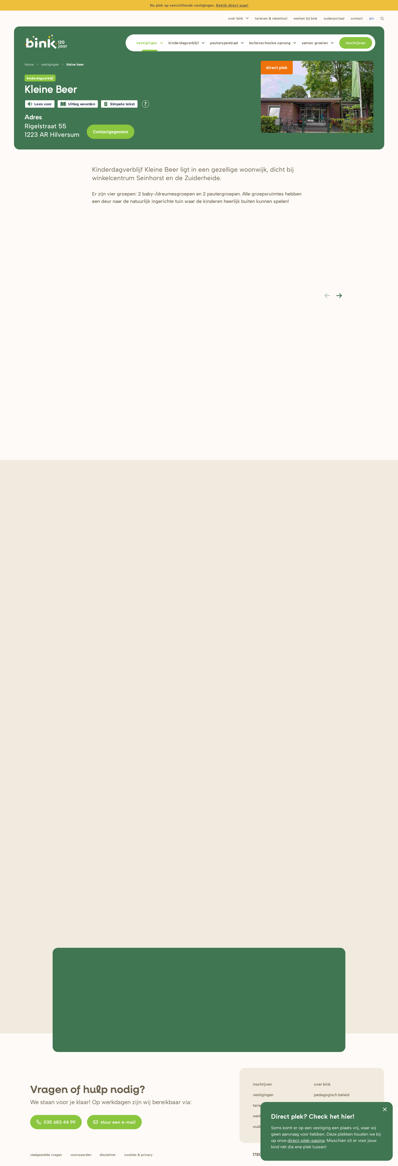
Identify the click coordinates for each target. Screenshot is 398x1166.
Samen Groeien (315, 43)
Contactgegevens (110, 131)
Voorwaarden (80, 1155)
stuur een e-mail (114, 1122)
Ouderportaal (334, 18)
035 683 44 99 (55, 1122)
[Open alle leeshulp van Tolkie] (145, 104)
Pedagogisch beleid (331, 1094)
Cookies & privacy (138, 1155)
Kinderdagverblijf (183, 43)
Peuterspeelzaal (224, 43)
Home (29, 64)
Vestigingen (146, 43)
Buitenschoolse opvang (269, 43)
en (371, 18)
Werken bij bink (305, 18)
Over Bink (235, 18)
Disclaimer (108, 1155)
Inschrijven (356, 43)
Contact (357, 18)
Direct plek (276, 67)
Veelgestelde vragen (46, 1155)
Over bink (322, 1084)
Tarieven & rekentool (271, 18)
